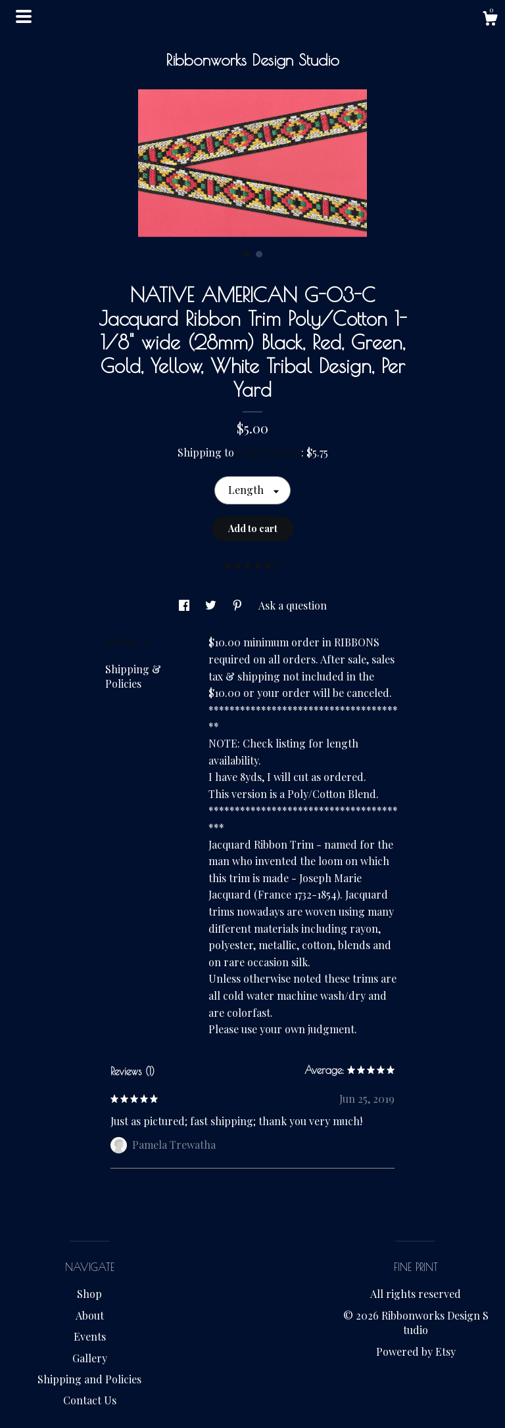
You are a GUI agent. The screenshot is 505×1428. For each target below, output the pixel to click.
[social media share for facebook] (185, 605)
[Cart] (490, 20)
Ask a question (292, 605)
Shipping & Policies (133, 676)
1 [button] (246, 254)
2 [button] (259, 254)
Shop (89, 1294)
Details (127, 641)
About (90, 1315)
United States (269, 452)
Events (90, 1336)
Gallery (89, 1358)
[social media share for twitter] (212, 605)
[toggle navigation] (24, 16)
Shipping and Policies (89, 1379)
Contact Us (89, 1400)
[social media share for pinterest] (238, 605)
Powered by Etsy (416, 1351)
